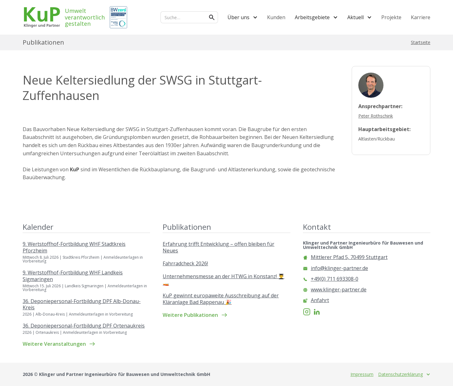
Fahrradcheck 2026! (185, 263)
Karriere (420, 17)
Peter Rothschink (375, 116)
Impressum (361, 374)
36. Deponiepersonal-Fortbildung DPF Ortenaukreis (84, 326)
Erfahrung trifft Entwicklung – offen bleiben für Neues (218, 247)
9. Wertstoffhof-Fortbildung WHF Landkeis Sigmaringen (73, 276)
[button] (242, 17)
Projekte (391, 17)
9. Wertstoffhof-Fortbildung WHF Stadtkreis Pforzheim (74, 247)
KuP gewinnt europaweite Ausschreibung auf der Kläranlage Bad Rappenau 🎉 (221, 299)
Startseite (420, 42)
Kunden (276, 17)
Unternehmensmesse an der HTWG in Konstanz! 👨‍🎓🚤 (223, 279)
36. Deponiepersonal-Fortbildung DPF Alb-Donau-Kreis (82, 304)
